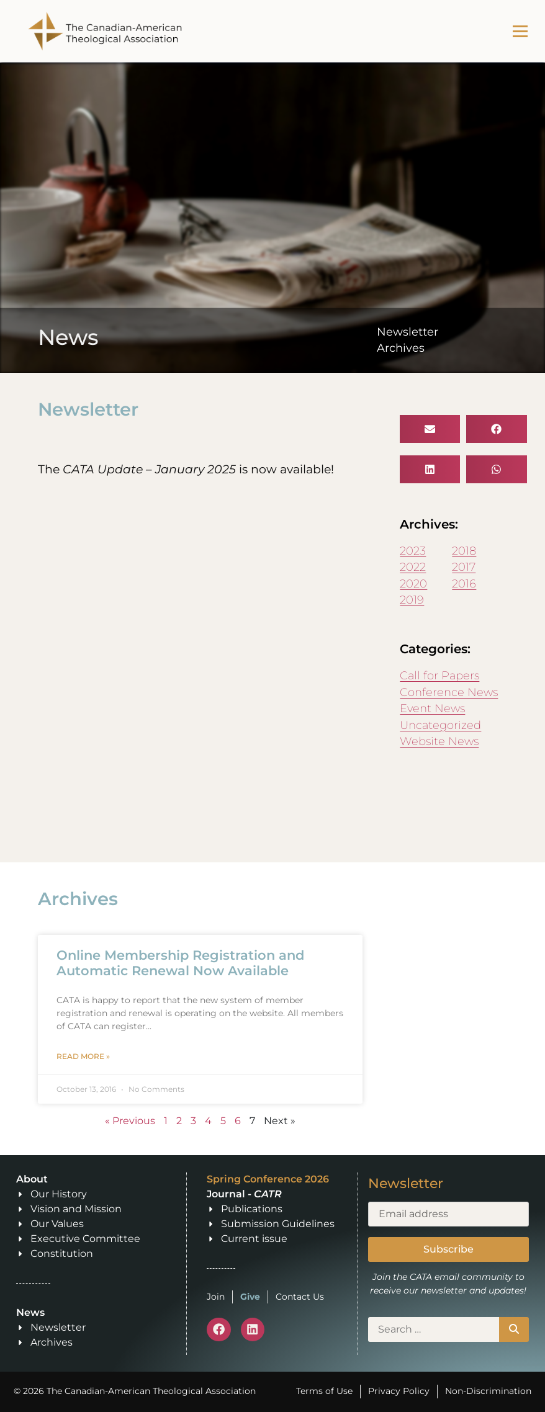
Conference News (449, 692)
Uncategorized (440, 724)
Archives (401, 347)
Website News (439, 741)
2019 (412, 599)
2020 (413, 583)
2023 (413, 550)
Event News (432, 708)
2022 (413, 566)
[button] (430, 429)
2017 (463, 566)
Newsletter (407, 331)
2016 (464, 583)
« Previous (130, 1121)
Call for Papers (439, 675)
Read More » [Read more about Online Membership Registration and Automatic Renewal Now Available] (83, 1056)
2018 (464, 550)
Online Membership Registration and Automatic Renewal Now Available (180, 962)
